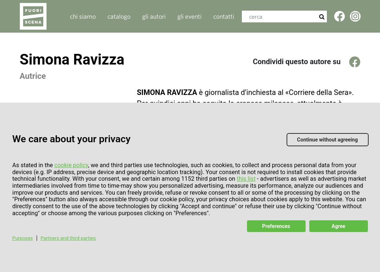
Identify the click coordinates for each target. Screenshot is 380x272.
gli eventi (189, 16)
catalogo (118, 16)
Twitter (356, 19)
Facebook (340, 19)
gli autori (154, 16)
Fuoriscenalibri (41, 16)
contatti (223, 16)
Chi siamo (83, 16)
